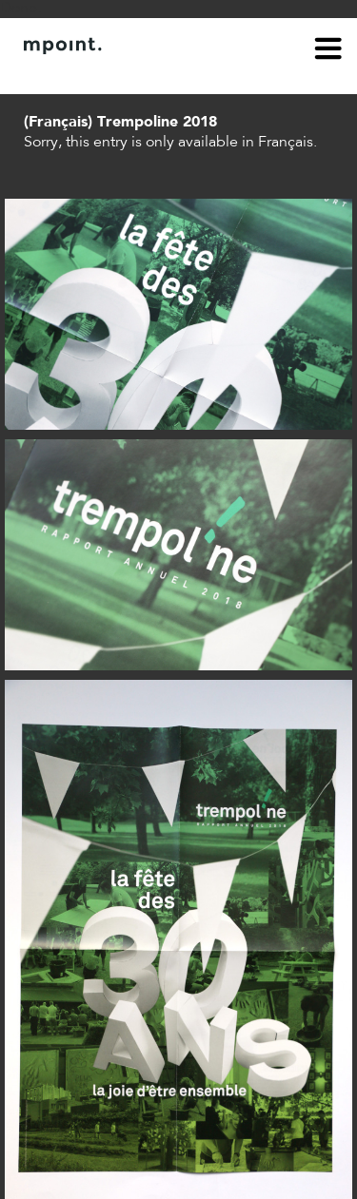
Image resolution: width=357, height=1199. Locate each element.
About (43, 74)
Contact (110, 74)
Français (285, 142)
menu (328, 51)
